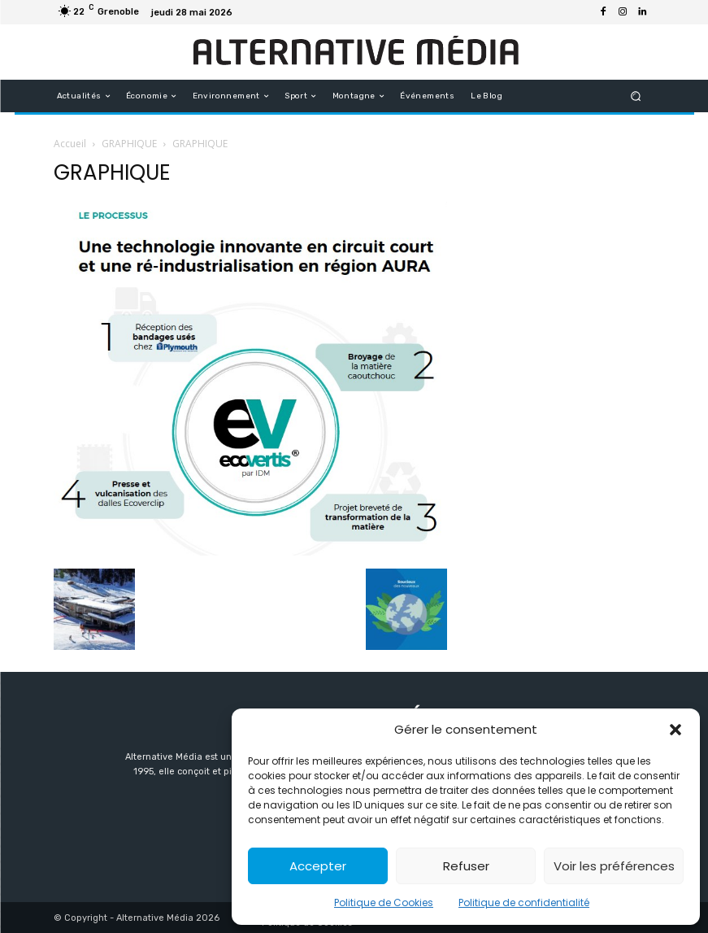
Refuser (466, 865)
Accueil (70, 143)
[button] (675, 730)
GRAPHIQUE (129, 143)
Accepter (317, 865)
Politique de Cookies (383, 902)
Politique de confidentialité (523, 902)
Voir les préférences (614, 865)
